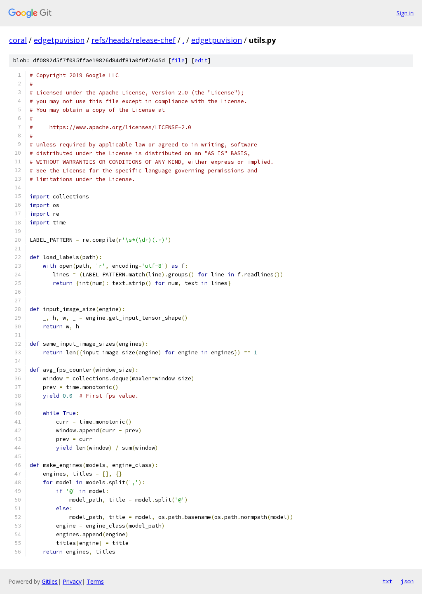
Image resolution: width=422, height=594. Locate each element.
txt (387, 581)
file (178, 60)
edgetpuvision (59, 40)
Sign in (405, 13)
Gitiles (50, 581)
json (407, 581)
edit (201, 60)
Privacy (72, 581)
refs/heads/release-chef (133, 40)
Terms (95, 581)
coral (18, 40)
